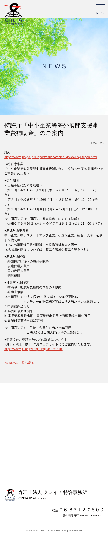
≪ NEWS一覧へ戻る (19, 363)
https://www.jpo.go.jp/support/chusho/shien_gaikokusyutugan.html (50, 157)
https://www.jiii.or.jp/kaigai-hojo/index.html (33, 349)
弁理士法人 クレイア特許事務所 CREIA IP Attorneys (13, 14)
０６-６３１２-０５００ (81, 510)
